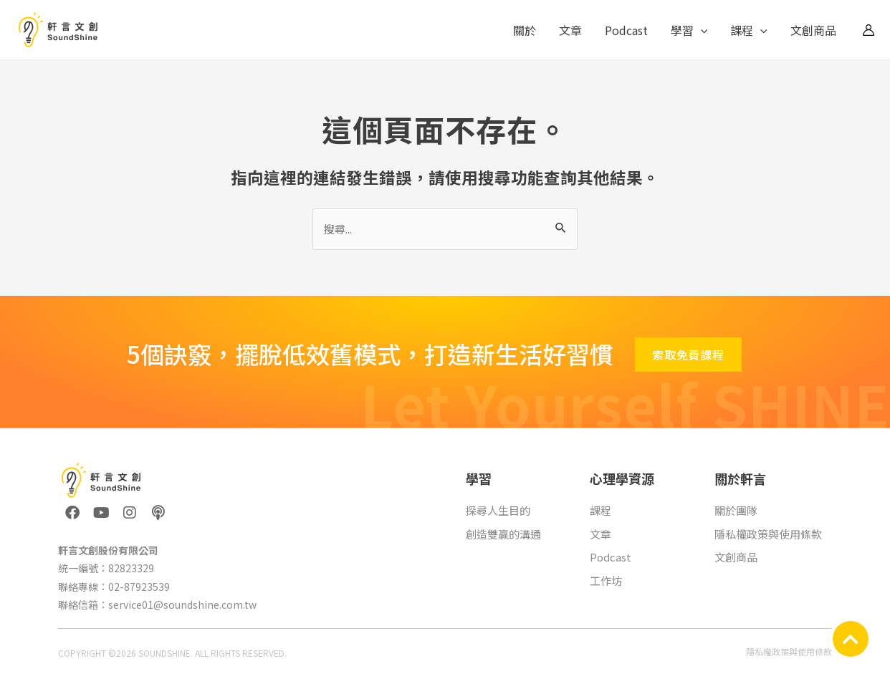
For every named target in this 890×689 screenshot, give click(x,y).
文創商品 (813, 30)
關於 (524, 30)
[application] (701, 30)
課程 (748, 30)
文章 (570, 30)
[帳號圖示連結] (868, 30)
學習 (689, 30)
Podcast (626, 30)
